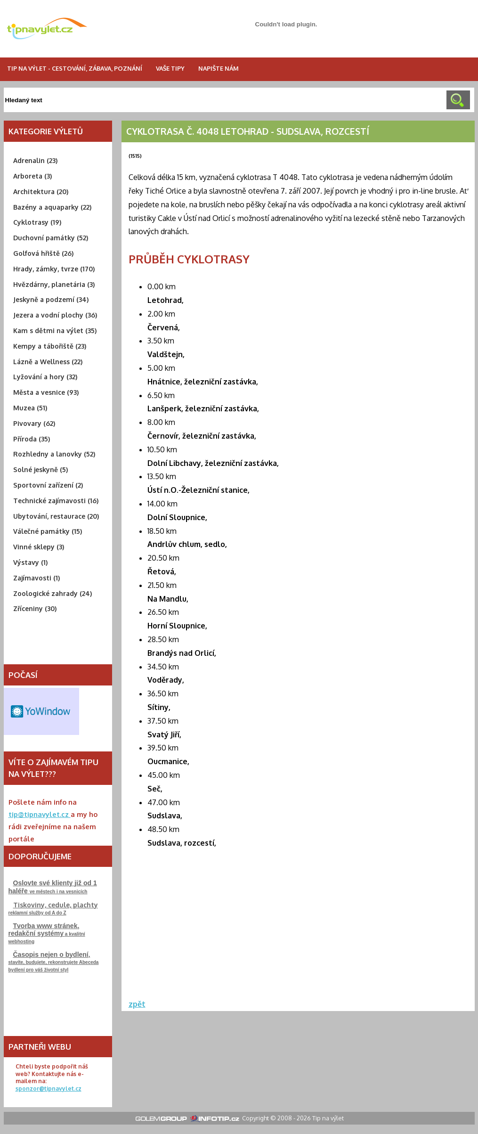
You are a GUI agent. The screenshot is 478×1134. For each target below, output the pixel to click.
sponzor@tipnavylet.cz (48, 1088)
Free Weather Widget (41, 711)
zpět (137, 1004)
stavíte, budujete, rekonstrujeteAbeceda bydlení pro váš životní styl (53, 961)
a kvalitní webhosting (46, 933)
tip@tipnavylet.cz (39, 814)
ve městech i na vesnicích (52, 887)
